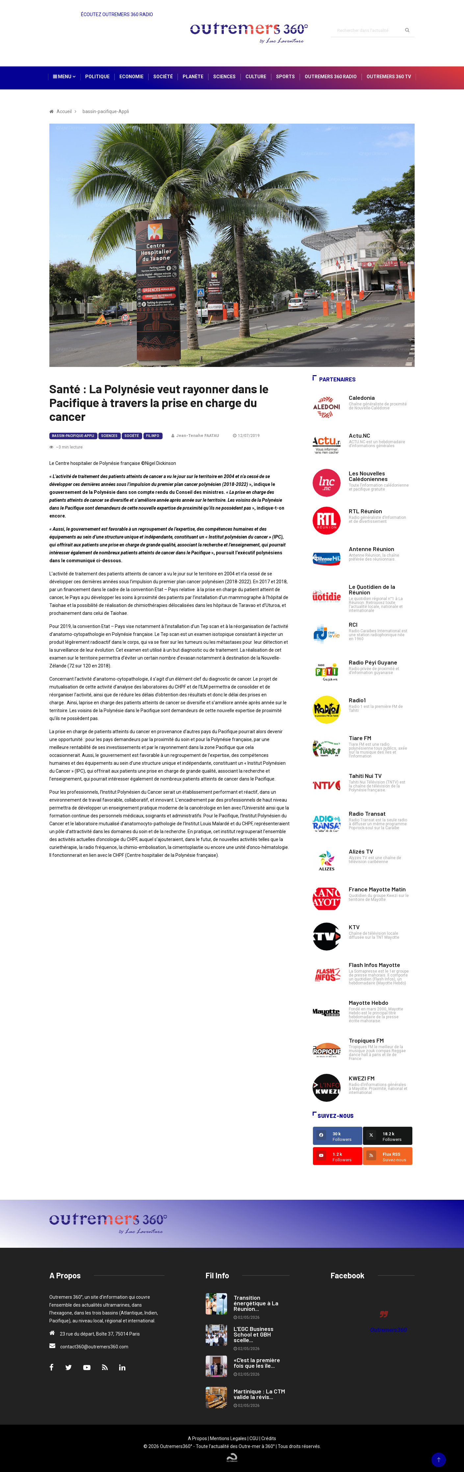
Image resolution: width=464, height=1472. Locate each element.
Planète (193, 76)
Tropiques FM (366, 1040)
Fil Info (152, 436)
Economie (131, 76)
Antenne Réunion (371, 548)
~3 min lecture (66, 447)
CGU (253, 1438)
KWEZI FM (361, 1078)
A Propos (197, 1438)
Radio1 (357, 700)
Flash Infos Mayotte (374, 964)
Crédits (268, 1438)
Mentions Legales (228, 1438)
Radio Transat (367, 813)
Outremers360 (388, 1329)
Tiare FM (360, 737)
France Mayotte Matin (377, 889)
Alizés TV (361, 851)
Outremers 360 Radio (331, 76)
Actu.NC (359, 435)
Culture (255, 76)
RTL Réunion (365, 511)
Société (163, 76)
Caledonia (362, 397)
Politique (97, 76)
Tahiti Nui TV (365, 775)
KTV (354, 926)
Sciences (224, 76)
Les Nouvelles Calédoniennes (368, 476)
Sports (285, 76)
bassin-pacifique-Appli (73, 436)
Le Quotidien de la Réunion (372, 589)
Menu (64, 76)
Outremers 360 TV (389, 76)
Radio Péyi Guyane (373, 662)
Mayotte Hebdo (368, 1002)
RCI (353, 624)
